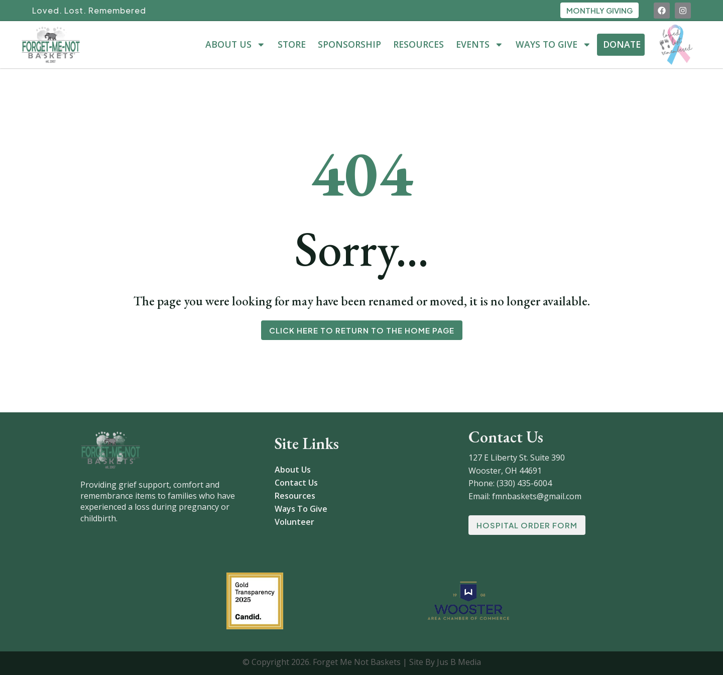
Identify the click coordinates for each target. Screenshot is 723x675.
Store (292, 44)
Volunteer (294, 521)
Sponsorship (349, 44)
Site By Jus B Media (445, 661)
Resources (418, 44)
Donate (622, 44)
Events (480, 44)
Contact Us (296, 482)
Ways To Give (553, 44)
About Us (235, 44)
